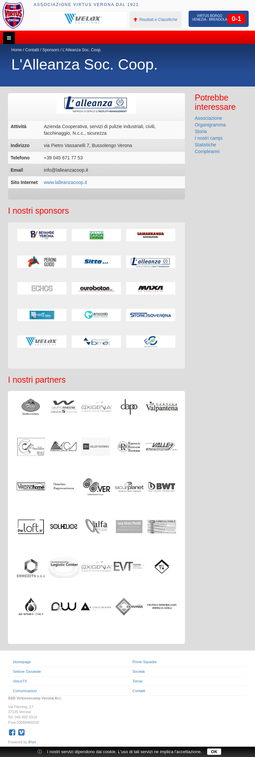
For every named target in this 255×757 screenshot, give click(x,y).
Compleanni (207, 151)
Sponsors (50, 50)
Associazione (208, 118)
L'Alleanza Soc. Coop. (82, 50)
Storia (201, 131)
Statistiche (205, 144)
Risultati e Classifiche (155, 19)
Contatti (32, 50)
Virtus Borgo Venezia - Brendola (209, 17)
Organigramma (210, 124)
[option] (83, 19)
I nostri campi (208, 138)
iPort (32, 742)
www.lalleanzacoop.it (65, 182)
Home (16, 50)
